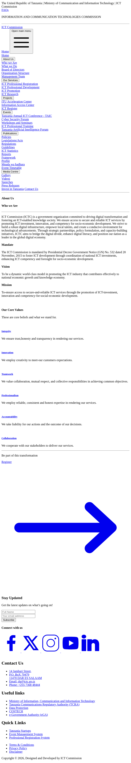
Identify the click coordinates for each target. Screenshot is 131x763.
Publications (10, 133)
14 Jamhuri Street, (20, 671)
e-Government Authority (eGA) (28, 714)
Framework (9, 157)
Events (7, 112)
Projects (7, 98)
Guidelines (8, 147)
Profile (6, 161)
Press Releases (10, 185)
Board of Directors (13, 69)
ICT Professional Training (17, 126)
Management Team (13, 76)
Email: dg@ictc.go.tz (22, 681)
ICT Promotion (11, 90)
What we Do (9, 66)
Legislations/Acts (12, 140)
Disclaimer (16, 751)
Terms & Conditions (21, 744)
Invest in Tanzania (13, 189)
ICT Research (10, 94)
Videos (6, 178)
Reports (6, 154)
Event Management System (26, 734)
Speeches (7, 182)
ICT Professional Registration (20, 83)
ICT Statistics (10, 150)
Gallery (6, 175)
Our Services (10, 80)
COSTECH (16, 711)
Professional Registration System (29, 737)
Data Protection (18, 708)
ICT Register (9, 108)
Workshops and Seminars (17, 122)
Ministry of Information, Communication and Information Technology (52, 701)
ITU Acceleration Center (17, 101)
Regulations (9, 143)
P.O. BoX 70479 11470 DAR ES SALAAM (25, 676)
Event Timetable (12, 167)
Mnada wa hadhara (13, 164)
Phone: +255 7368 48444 (24, 684)
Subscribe (8, 620)
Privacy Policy (18, 748)
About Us (8, 59)
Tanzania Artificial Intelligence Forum (25, 129)
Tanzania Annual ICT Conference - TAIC (27, 115)
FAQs (5, 10)
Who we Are (9, 62)
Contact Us (31, 189)
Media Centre (10, 171)
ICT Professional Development (20, 87)
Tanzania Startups (20, 730)
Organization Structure (15, 73)
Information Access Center (18, 105)
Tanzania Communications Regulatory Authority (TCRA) (44, 704)
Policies (6, 137)
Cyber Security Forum (15, 119)
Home (5, 51)
